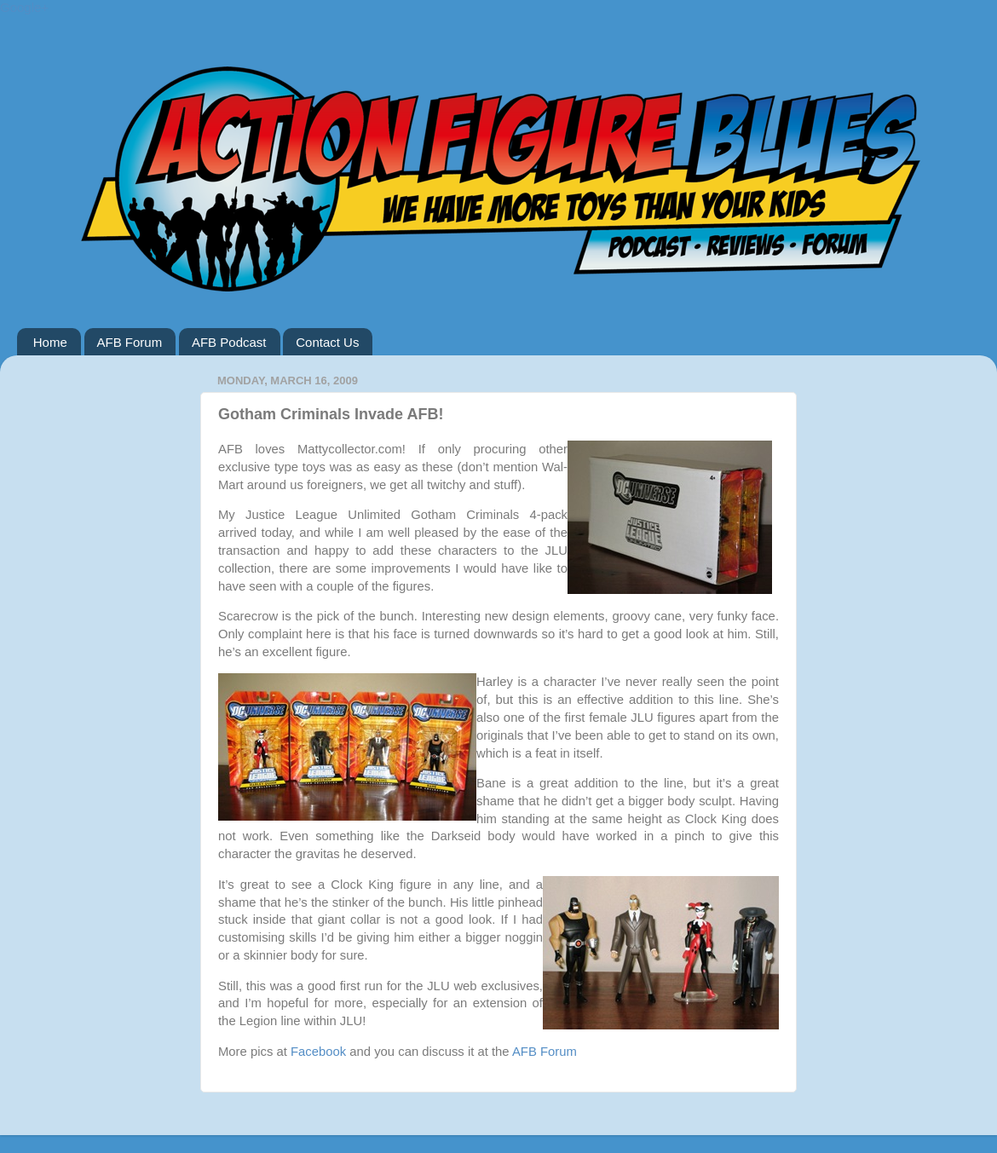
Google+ (24, 7)
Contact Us (327, 342)
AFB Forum (130, 342)
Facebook (318, 1051)
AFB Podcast (229, 342)
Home (50, 342)
